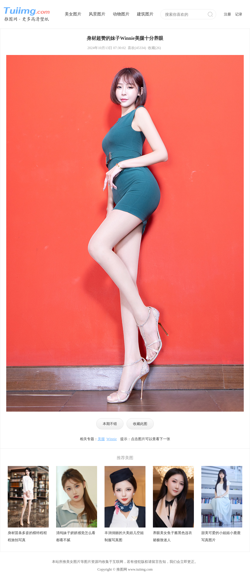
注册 (227, 14)
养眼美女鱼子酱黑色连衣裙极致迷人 (172, 536)
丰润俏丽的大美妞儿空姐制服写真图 (124, 536)
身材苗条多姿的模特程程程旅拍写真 (27, 536)
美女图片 (73, 14)
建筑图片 (145, 14)
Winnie (112, 439)
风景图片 (97, 14)
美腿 (101, 439)
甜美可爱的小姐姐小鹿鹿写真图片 (220, 536)
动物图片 (121, 14)
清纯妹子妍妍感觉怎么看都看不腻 (75, 536)
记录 (238, 14)
